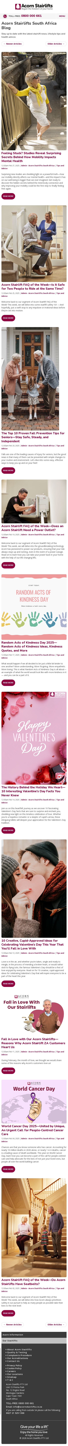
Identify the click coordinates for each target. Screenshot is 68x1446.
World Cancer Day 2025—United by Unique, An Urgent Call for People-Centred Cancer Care (33, 1130)
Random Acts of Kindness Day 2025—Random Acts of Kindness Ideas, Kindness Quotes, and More (31, 647)
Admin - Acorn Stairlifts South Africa (37, 165)
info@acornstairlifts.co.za (27, 1406)
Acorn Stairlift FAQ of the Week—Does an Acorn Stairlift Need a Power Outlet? (32, 528)
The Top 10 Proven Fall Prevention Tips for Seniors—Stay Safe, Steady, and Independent (33, 437)
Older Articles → (56, 43)
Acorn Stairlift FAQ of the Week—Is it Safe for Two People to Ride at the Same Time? (33, 287)
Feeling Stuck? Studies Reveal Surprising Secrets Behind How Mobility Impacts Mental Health (31, 157)
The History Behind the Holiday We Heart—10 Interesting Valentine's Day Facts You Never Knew (33, 791)
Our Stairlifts (10, 1340)
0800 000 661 (31, 16)
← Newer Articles (13, 43)
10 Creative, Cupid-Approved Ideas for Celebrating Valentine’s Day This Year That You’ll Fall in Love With (32, 945)
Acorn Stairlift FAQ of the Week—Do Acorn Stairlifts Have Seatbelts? (33, 1282)
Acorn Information (13, 1334)
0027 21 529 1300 (15, 1413)
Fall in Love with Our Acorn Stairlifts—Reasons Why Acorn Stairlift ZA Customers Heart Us (33, 1043)
